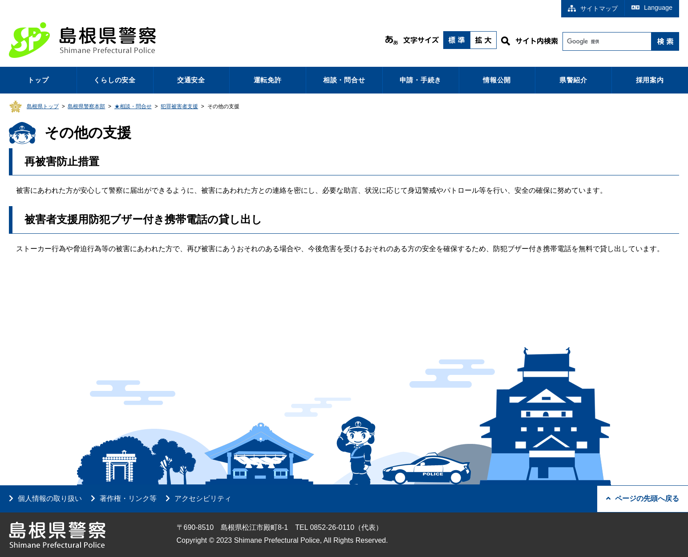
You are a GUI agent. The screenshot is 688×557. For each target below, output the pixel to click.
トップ (38, 80)
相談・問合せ (344, 80)
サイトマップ (593, 8)
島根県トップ (43, 106)
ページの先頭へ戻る (642, 498)
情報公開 (497, 80)
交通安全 (191, 80)
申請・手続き (421, 80)
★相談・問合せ (133, 106)
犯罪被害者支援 (179, 106)
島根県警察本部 (86, 106)
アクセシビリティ (202, 498)
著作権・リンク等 (128, 498)
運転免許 (268, 80)
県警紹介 (573, 80)
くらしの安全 (114, 80)
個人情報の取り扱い (50, 498)
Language (651, 7)
